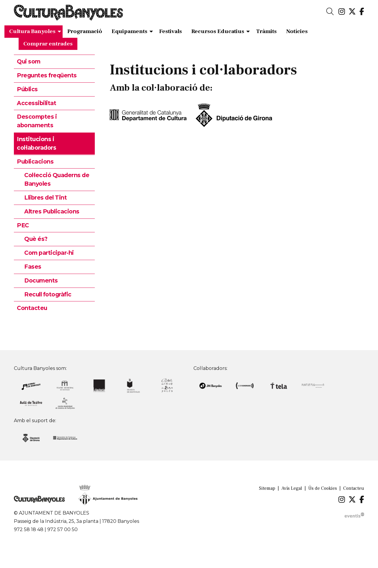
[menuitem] (341, 12)
